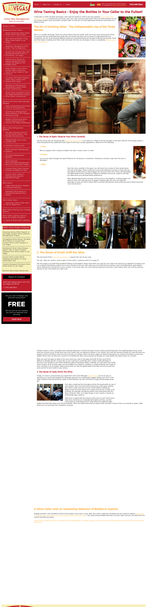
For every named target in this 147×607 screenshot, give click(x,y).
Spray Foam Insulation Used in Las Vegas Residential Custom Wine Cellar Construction (18, 94)
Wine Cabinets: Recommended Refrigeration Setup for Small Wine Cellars (17, 162)
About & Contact (16, 277)
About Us (46, 4)
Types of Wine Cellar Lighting (18, 220)
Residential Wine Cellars (13, 30)
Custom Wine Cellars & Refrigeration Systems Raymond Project (15, 176)
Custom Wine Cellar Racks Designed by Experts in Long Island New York (14, 258)
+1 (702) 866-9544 (10, 287)
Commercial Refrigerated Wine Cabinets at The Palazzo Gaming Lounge (18, 113)
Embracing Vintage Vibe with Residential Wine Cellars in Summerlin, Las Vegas (18, 53)
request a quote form (119, 5)
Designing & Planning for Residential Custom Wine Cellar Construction (16, 87)
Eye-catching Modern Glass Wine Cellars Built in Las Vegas (17, 40)
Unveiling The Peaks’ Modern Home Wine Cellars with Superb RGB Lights (17, 79)
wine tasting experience (61, 257)
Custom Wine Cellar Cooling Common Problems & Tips (17, 169)
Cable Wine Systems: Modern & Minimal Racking (17, 186)
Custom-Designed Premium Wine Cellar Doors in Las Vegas (16, 265)
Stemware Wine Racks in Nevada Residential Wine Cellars (16, 193)
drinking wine (93, 376)
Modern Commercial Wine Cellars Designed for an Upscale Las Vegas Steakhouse (18, 121)
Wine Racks (7, 183)
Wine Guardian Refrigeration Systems (17, 150)
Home (36, 4)
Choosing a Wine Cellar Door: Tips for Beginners (17, 203)
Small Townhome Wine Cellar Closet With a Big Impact (18, 34)
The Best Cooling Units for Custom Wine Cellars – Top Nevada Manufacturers (16, 134)
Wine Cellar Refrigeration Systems (13, 129)
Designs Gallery (9, 26)
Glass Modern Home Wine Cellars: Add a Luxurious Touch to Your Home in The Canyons (17, 71)
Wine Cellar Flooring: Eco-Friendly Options (16, 210)
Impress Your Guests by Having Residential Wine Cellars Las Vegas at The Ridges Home (16, 61)
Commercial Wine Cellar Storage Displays (16, 102)
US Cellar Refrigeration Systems (15, 156)
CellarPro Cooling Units (15, 145)
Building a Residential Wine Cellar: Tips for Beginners (17, 47)
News (68, 4)
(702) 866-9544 (136, 4)
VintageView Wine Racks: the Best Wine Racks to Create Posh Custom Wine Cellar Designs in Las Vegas (16, 241)
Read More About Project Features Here (15, 270)
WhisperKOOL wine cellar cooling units (16, 141)
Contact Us (57, 4)
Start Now (16, 319)
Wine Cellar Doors (10, 200)
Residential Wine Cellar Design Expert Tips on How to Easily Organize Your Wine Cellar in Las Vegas (16, 250)
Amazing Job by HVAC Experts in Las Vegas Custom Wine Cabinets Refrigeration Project (16, 234)
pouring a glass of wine (73, 141)
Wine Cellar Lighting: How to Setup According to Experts (14, 216)
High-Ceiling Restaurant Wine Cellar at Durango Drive (18, 107)
